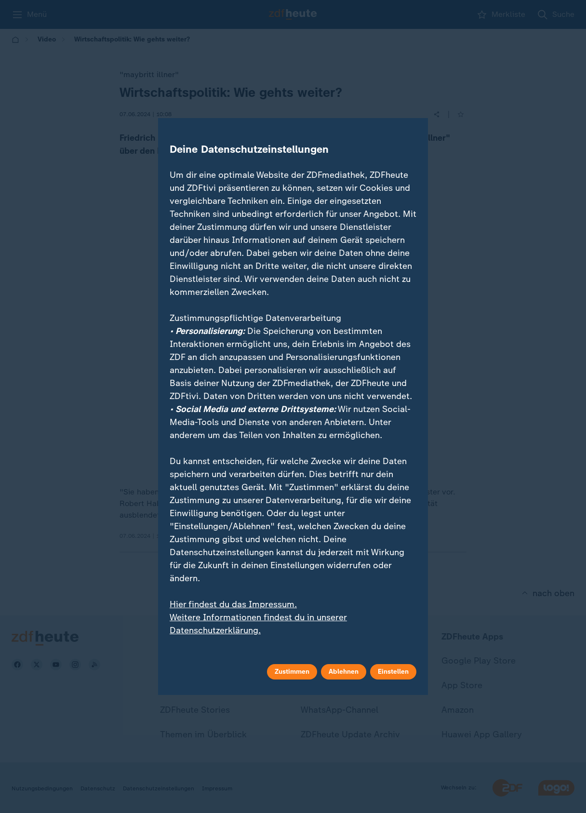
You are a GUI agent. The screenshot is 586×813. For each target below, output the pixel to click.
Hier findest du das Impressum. (233, 604)
